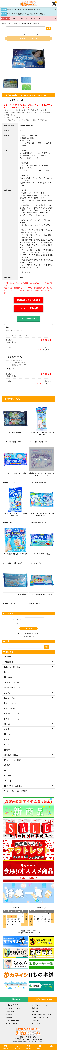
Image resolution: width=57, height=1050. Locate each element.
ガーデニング (10, 775)
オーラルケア (11, 703)
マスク (9, 672)
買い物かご (40, 1047)
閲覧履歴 (28, 1047)
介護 (8, 724)
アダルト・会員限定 (14, 786)
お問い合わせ (14, 999)
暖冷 (10, 23)
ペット (9, 781)
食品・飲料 (10, 708)
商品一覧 (9, 1017)
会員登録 (9, 1014)
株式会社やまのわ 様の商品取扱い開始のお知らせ (24, 9)
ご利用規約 (36, 1020)
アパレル (9, 734)
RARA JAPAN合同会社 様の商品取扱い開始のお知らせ (26, 14)
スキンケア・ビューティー (16, 688)
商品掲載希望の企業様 (43, 999)
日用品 (9, 677)
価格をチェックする (28, 38)
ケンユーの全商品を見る (28, 318)
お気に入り (17, 1047)
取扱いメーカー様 (12, 1020)
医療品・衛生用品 (13, 667)
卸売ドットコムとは (13, 1008)
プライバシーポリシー (40, 1017)
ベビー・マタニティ (13, 719)
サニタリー (9, 693)
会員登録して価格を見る (28, 300)
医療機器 (9, 662)
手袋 (8, 744)
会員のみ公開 (46, 340)
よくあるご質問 (11, 1024)
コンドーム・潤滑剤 (14, 760)
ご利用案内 (10, 1011)
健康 (8, 750)
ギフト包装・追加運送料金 (17, 791)
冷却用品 (17, 23)
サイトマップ (37, 1024)
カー (8, 770)
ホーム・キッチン (13, 682)
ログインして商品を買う (28, 308)
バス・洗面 (10, 698)
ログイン (37, 350)
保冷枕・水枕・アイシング (31, 23)
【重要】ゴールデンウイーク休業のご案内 (25, 18)
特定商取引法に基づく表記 (41, 1014)
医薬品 (9, 657)
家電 (7, 729)
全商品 (4, 23)
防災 (8, 765)
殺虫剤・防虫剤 (12, 755)
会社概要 (35, 1008)
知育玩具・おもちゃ (13, 713)
